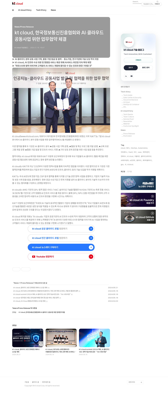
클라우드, (139, 160)
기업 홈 (27, 382)
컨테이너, (123, 156)
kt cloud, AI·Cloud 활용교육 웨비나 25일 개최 (29, 301)
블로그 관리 (145, 68)
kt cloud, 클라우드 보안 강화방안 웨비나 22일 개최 (30, 288)
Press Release (27, 283)
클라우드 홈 (35, 382)
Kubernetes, (143, 148)
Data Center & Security (132, 98)
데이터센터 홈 (46, 382)
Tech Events (128, 114)
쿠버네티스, (124, 152)
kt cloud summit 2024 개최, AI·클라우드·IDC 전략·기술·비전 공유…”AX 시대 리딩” (41, 294)
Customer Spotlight (131, 126)
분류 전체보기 (125, 87)
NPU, (128, 148)
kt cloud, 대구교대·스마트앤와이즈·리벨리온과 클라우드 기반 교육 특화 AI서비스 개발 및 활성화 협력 (45, 291)
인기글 (129, 172)
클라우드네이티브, (146, 156)
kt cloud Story (24, 10)
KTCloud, (130, 164)
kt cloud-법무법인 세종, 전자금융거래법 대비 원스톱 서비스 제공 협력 (36, 298)
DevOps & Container (131, 105)
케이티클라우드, (147, 160)
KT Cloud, (130, 156)
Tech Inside (127, 95)
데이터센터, (146, 152)
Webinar (126, 124)
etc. (124, 107)
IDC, (135, 152)
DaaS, (131, 152)
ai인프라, (132, 160)
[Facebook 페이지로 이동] (126, 76)
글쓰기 (131, 68)
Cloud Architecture (130, 100)
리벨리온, (137, 156)
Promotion (127, 136)
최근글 (123, 172)
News (53, 10)
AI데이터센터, (125, 160)
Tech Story (41, 10)
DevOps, (134, 148)
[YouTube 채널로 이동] (131, 76)
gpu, (122, 164)
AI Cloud (126, 102)
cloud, (123, 148)
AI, (126, 164)
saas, (140, 152)
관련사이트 (132, 382)
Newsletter (127, 121)
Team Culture (128, 117)
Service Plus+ (128, 119)
